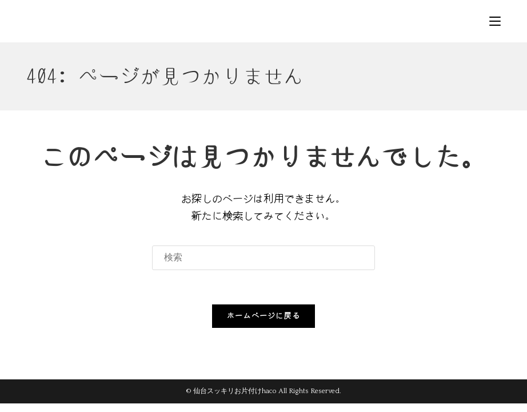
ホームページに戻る (264, 316)
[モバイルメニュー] (495, 21)
